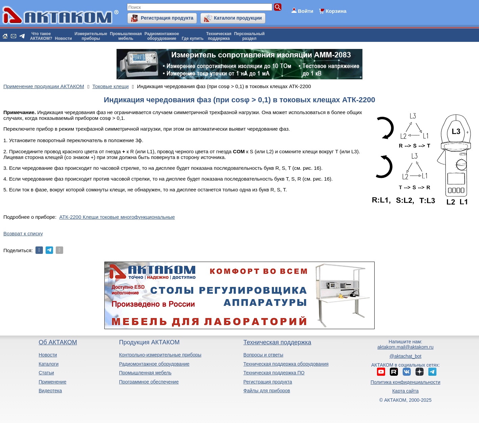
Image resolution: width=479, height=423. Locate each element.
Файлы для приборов (267, 390)
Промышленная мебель (145, 372)
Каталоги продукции (238, 18)
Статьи (46, 372)
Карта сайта (405, 391)
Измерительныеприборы (91, 36)
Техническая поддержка (277, 342)
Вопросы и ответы (263, 355)
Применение (52, 382)
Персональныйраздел (249, 36)
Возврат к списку (23, 233)
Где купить (193, 38)
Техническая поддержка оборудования (286, 364)
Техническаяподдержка (218, 36)
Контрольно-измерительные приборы (160, 355)
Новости (63, 38)
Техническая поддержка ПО (274, 372)
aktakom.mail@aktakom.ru (405, 347)
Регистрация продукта (167, 18)
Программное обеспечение (149, 382)
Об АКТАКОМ (58, 342)
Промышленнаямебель (126, 36)
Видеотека (50, 390)
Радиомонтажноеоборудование (162, 36)
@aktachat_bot (405, 356)
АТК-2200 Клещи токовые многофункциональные (117, 217)
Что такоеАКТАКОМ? (41, 36)
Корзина (336, 11)
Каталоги (48, 364)
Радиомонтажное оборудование (154, 364)
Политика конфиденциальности (405, 382)
